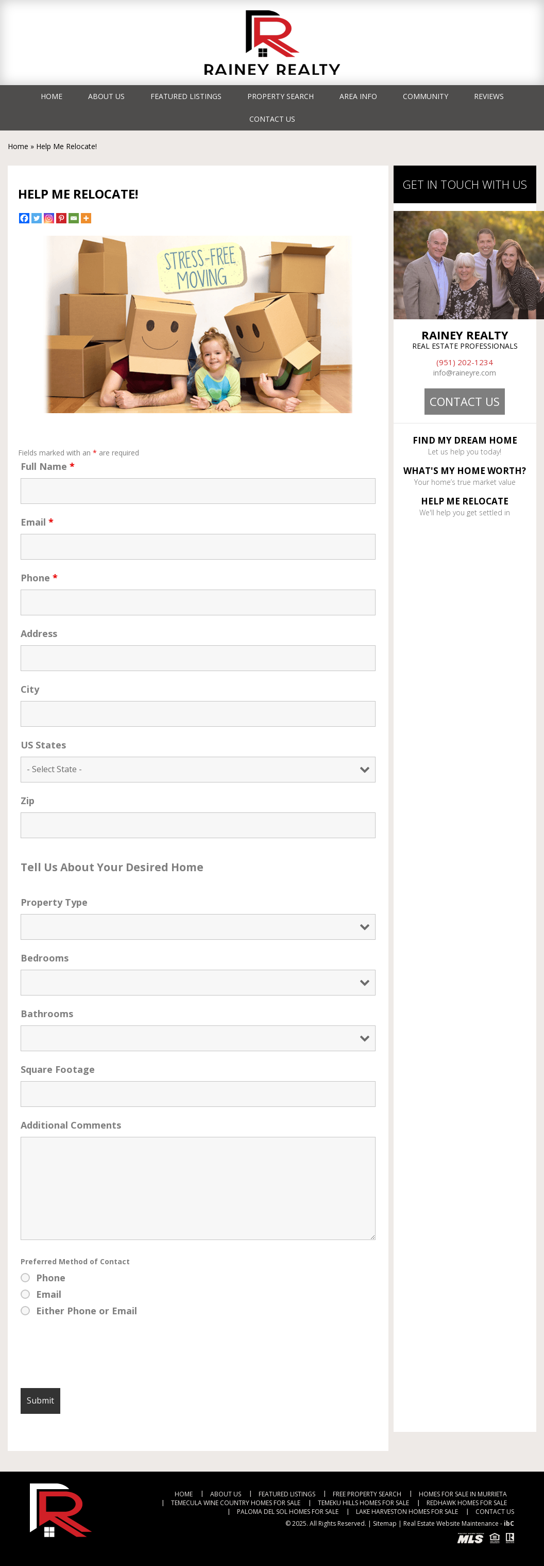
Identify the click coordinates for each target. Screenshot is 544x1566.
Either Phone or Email (86, 1311)
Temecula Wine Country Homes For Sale (235, 1502)
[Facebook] (24, 218)
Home (51, 96)
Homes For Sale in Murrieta (463, 1494)
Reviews (489, 96)
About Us (106, 96)
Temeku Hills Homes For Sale (363, 1502)
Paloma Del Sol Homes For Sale (287, 1511)
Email (37, 522)
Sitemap (385, 1523)
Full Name (48, 466)
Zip (28, 800)
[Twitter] (36, 218)
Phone (39, 578)
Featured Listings (186, 96)
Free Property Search (367, 1494)
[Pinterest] (61, 218)
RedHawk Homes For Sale (467, 1502)
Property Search (280, 96)
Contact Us (272, 119)
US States (43, 745)
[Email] (74, 218)
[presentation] (99, 1355)
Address (39, 633)
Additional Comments (71, 1125)
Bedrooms (45, 958)
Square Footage (58, 1069)
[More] (86, 218)
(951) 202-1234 (464, 362)
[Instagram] (49, 218)
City (30, 689)
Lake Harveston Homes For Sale (407, 1511)
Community (425, 96)
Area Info (358, 96)
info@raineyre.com (464, 373)
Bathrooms (47, 1013)
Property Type (54, 902)
